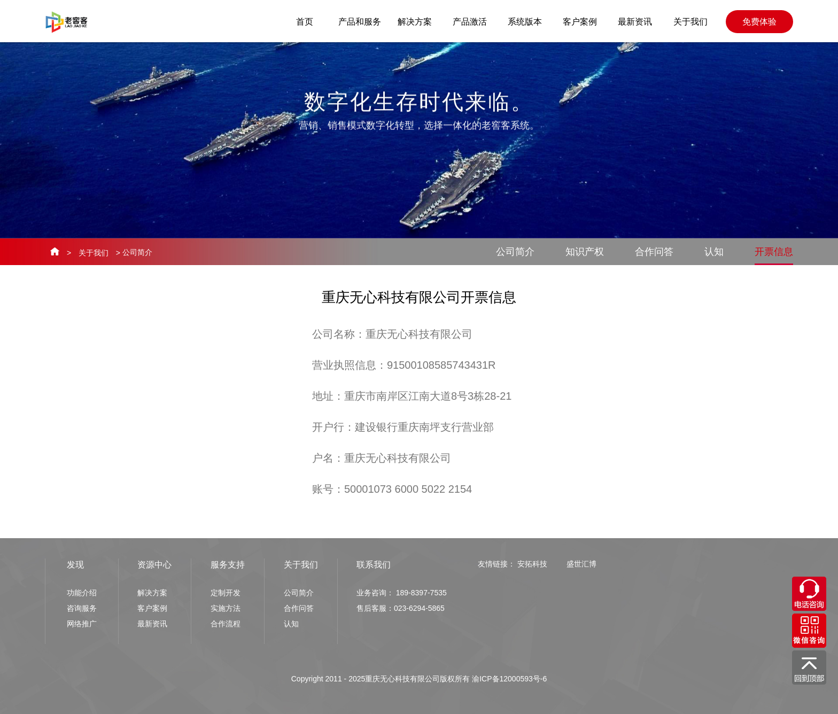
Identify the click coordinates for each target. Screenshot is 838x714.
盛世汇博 (581, 564)
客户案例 (580, 21)
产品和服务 (359, 21)
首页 (304, 21)
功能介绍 (82, 592)
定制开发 (225, 592)
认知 (714, 251)
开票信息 (774, 255)
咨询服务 (82, 608)
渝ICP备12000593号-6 (509, 678)
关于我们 (690, 21)
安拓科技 (532, 564)
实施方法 (225, 608)
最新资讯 (635, 21)
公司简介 (515, 251)
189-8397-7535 (421, 592)
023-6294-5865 (419, 608)
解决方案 (415, 21)
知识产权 (584, 251)
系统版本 (525, 21)
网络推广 (82, 623)
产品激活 (470, 21)
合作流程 (225, 623)
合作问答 (654, 251)
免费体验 (759, 21)
